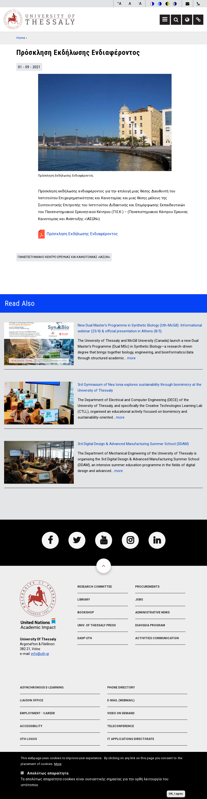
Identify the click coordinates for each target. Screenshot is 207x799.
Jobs (139, 599)
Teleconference (120, 726)
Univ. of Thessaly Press (96, 625)
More (57, 765)
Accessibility (31, 726)
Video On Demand (120, 713)
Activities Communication (157, 638)
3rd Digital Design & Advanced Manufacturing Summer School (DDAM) (133, 444)
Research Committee (94, 586)
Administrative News (152, 612)
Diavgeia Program (150, 625)
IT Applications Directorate (130, 739)
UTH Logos (28, 739)
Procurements (147, 586)
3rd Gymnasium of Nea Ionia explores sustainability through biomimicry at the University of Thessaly (139, 387)
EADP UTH (84, 638)
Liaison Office (31, 700)
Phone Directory (121, 687)
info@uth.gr (40, 654)
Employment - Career (37, 713)
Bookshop (85, 612)
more (131, 358)
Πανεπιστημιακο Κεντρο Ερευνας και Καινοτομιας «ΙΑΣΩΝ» (64, 257)
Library (83, 599)
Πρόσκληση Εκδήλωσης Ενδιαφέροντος (82, 234)
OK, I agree (176, 794)
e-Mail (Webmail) (120, 700)
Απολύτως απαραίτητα (47, 774)
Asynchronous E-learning (42, 687)
